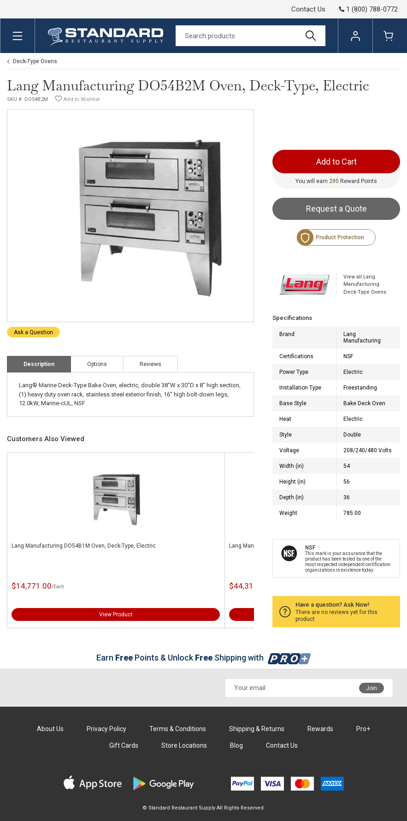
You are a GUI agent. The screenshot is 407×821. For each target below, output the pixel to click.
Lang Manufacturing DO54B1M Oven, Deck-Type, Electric (84, 546)
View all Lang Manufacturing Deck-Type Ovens (364, 284)
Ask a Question (33, 332)
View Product (116, 614)
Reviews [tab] (150, 364)
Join (371, 688)
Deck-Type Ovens (35, 61)
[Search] (250, 35)
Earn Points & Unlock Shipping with (203, 657)
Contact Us (308, 9)
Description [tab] (39, 364)
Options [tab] (97, 364)
